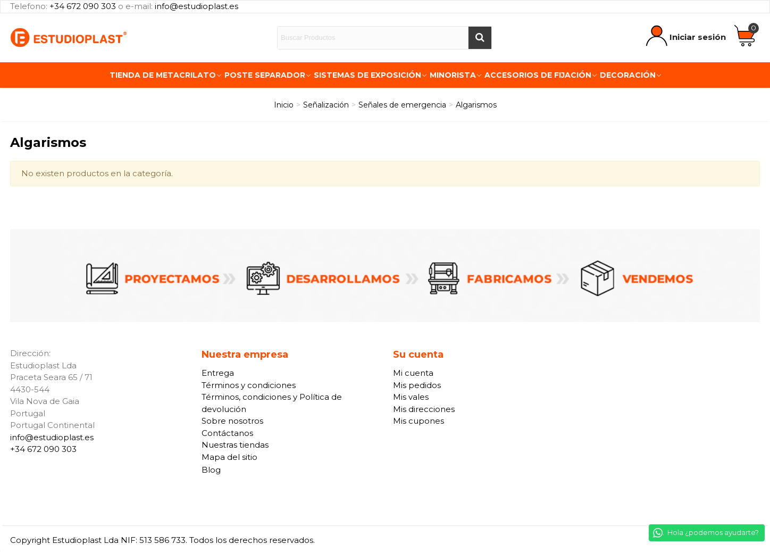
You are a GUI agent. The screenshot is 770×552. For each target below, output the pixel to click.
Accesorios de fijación (537, 75)
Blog (211, 470)
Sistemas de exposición (367, 75)
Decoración (628, 75)
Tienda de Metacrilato (163, 75)
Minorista (453, 75)
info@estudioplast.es (196, 6)
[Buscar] (479, 38)
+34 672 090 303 (82, 6)
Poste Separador (264, 75)
